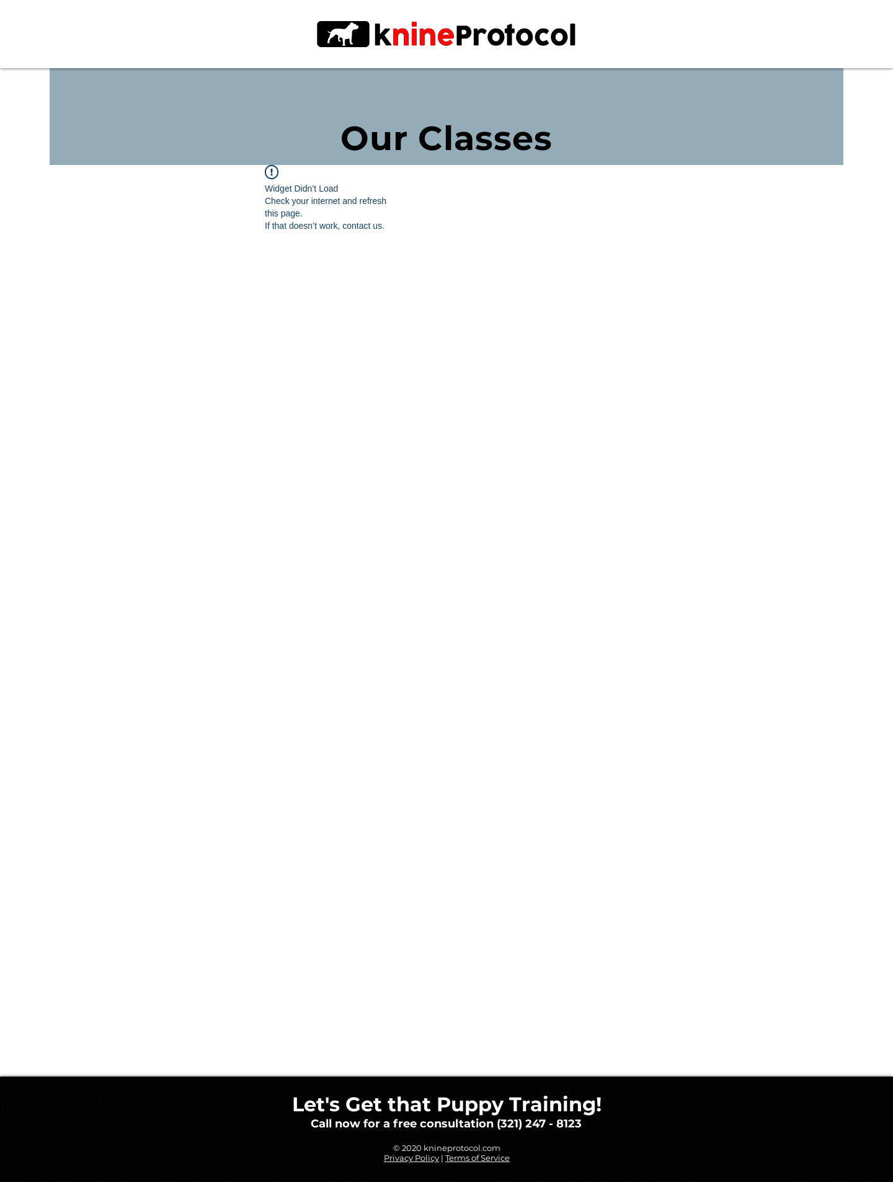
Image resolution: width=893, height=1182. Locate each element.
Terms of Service (477, 1158)
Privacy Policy (411, 1158)
